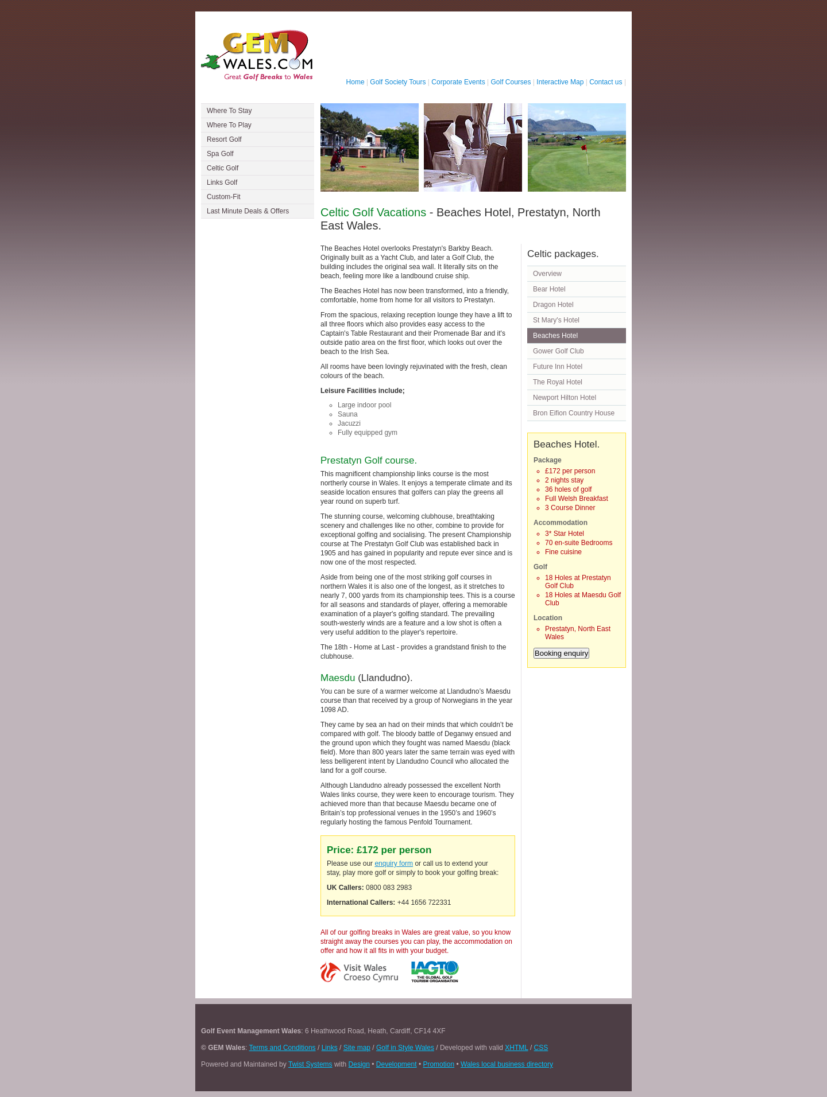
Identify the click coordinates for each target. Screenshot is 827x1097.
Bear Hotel (549, 289)
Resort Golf (224, 139)
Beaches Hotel (555, 336)
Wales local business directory (507, 1064)
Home (355, 82)
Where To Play (229, 125)
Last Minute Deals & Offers (248, 211)
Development (396, 1064)
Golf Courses (511, 82)
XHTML (516, 1048)
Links (330, 1048)
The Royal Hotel (557, 382)
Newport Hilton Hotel (564, 398)
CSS (541, 1048)
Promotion (438, 1064)
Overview (547, 274)
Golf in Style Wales (405, 1048)
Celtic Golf (222, 168)
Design (359, 1064)
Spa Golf (220, 154)
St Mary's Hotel (556, 320)
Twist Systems (310, 1064)
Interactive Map (559, 82)
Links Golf (222, 182)
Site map (356, 1048)
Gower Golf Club (558, 351)
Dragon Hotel (553, 305)
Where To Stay (229, 111)
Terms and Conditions (282, 1048)
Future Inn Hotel (557, 367)
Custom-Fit (224, 197)
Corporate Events (458, 82)
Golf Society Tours (398, 82)
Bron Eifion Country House (574, 413)
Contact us (605, 82)
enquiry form (393, 863)
